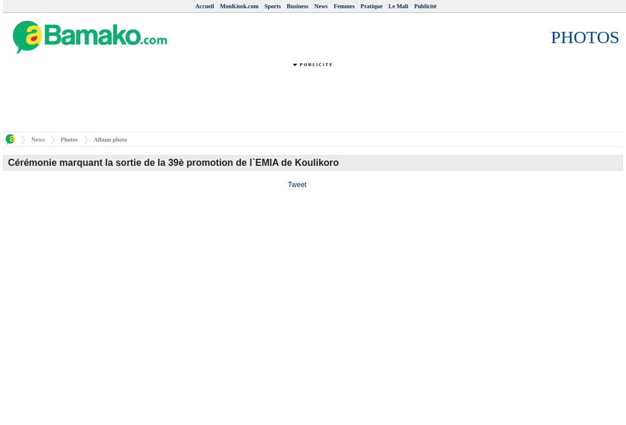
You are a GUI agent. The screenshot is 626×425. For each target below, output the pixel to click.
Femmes (344, 6)
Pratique (372, 6)
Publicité (425, 6)
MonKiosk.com (239, 6)
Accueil (204, 6)
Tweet (297, 185)
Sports (273, 6)
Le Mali (399, 6)
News (321, 6)
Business (298, 6)
